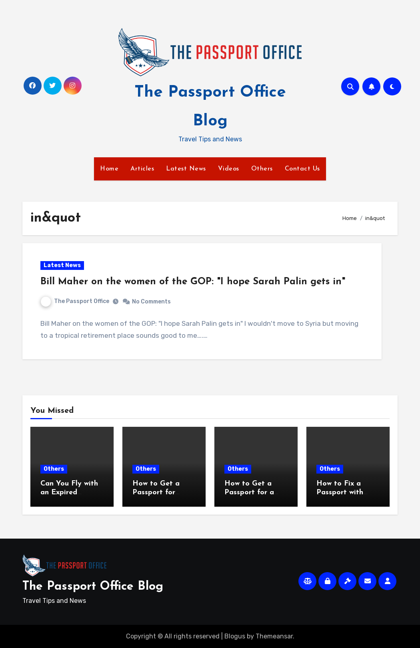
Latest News (186, 169)
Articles (142, 169)
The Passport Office (75, 301)
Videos (228, 169)
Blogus (234, 636)
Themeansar (274, 636)
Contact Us (302, 169)
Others (262, 169)
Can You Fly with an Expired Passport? (69, 492)
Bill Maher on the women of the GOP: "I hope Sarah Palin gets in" (192, 282)
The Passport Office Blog (92, 587)
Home (109, 169)
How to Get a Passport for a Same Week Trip (251, 492)
